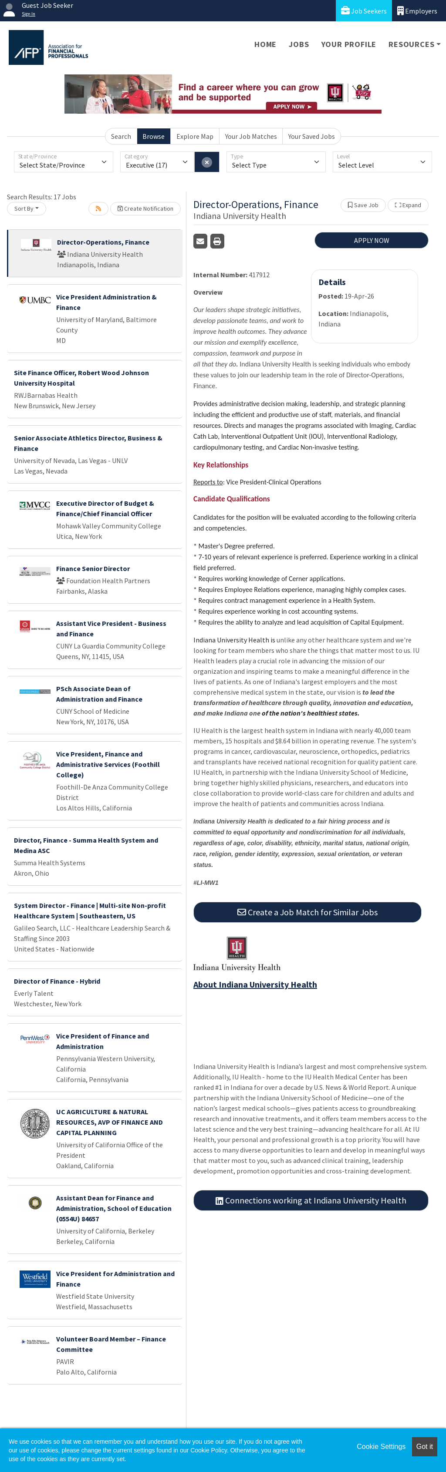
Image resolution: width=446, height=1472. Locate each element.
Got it (424, 1446)
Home (265, 44)
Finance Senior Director (93, 568)
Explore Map (194, 136)
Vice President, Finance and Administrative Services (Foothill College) (108, 764)
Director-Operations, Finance (103, 242)
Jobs (299, 44)
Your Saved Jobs (311, 136)
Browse (153, 136)
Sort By (24, 208)
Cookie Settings (381, 1446)
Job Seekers (364, 10)
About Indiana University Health (255, 984)
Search (121, 136)
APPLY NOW (371, 240)
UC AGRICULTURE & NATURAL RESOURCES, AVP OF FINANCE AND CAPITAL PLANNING (109, 1122)
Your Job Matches (251, 136)
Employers (417, 10)
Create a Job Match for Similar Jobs (307, 912)
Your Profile (349, 44)
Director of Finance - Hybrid (57, 981)
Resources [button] (411, 44)
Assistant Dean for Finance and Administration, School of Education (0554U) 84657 (114, 1208)
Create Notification (145, 208)
